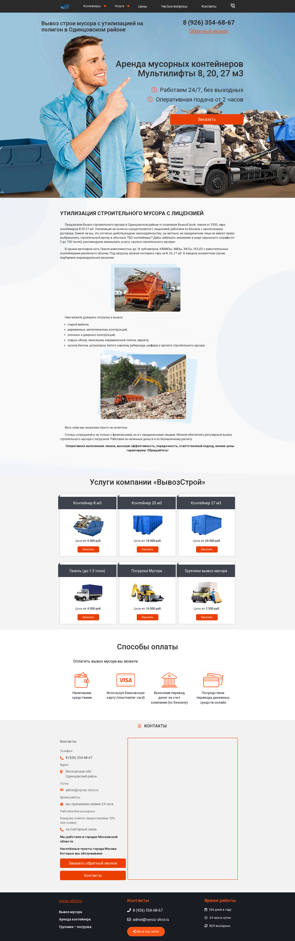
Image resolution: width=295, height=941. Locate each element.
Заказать (207, 119)
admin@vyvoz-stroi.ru (148, 919)
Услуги (119, 6)
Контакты (209, 6)
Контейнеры (92, 6)
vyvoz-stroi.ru (70, 900)
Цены (142, 6)
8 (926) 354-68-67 (209, 22)
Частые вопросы (174, 6)
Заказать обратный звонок (93, 863)
